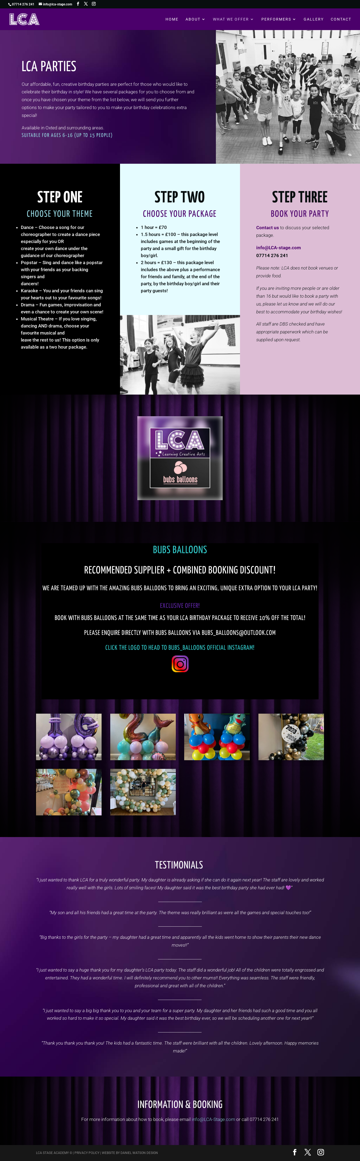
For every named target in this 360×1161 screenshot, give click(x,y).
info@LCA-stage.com (278, 247)
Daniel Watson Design (139, 1153)
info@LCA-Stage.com (213, 1119)
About (193, 19)
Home (172, 19)
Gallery (314, 19)
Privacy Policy (86, 1153)
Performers (276, 19)
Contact (341, 19)
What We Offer (231, 19)
